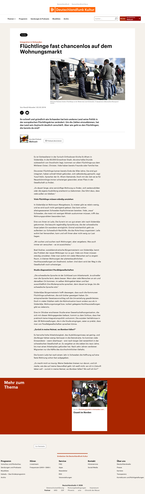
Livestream (34, 464)
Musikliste (56, 19)
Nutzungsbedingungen (77, 488)
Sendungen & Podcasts (40, 19)
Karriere (120, 471)
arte (79, 490)
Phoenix (71, 490)
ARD (55, 490)
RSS (60, 474)
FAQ (60, 464)
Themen (10, 19)
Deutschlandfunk (63, 4)
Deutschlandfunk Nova (80, 4)
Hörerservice (93, 464)
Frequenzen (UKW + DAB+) (40, 467)
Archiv (66, 19)
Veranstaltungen (65, 477)
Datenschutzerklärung (55, 488)
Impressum (94, 488)
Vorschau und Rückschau (11, 464)
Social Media (93, 467)
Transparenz (122, 474)
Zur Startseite (40, 446)
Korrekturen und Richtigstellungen (130, 477)
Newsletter (63, 471)
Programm (23, 19)
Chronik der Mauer (92, 490)
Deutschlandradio (124, 464)
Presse (119, 467)
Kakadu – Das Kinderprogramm (13, 474)
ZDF (62, 490)
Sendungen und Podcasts (11, 467)
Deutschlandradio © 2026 (72, 485)
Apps (61, 467)
